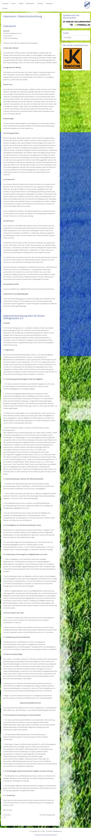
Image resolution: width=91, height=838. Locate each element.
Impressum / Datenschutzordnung (45, 835)
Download (49, 3)
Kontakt (4, 8)
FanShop (40, 3)
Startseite (5, 3)
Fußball (21, 3)
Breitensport (30, 3)
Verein (13, 3)
